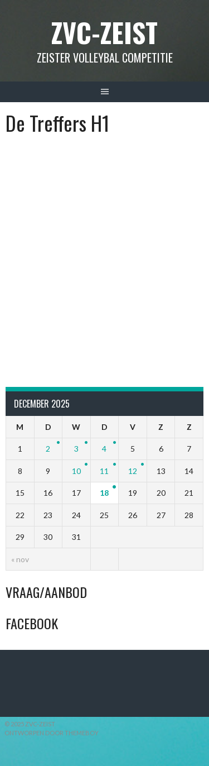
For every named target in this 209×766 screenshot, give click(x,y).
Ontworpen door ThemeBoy (51, 732)
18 (104, 492)
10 (76, 471)
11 (104, 471)
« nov (20, 559)
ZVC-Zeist (104, 32)
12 (132, 471)
